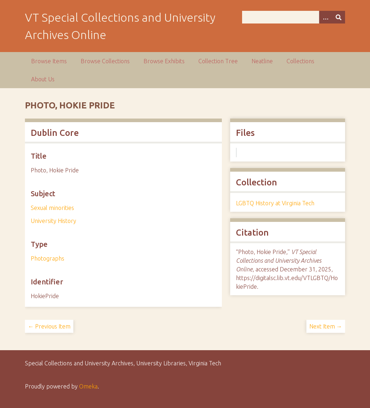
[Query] (293, 17)
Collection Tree (218, 61)
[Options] (325, 17)
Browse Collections (105, 61)
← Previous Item (49, 326)
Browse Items (49, 61)
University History (53, 221)
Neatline (262, 61)
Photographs (47, 258)
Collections (300, 61)
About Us (43, 79)
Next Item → (325, 326)
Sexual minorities (52, 208)
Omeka (88, 386)
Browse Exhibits (164, 61)
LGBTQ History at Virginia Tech (275, 203)
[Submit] (338, 17)
